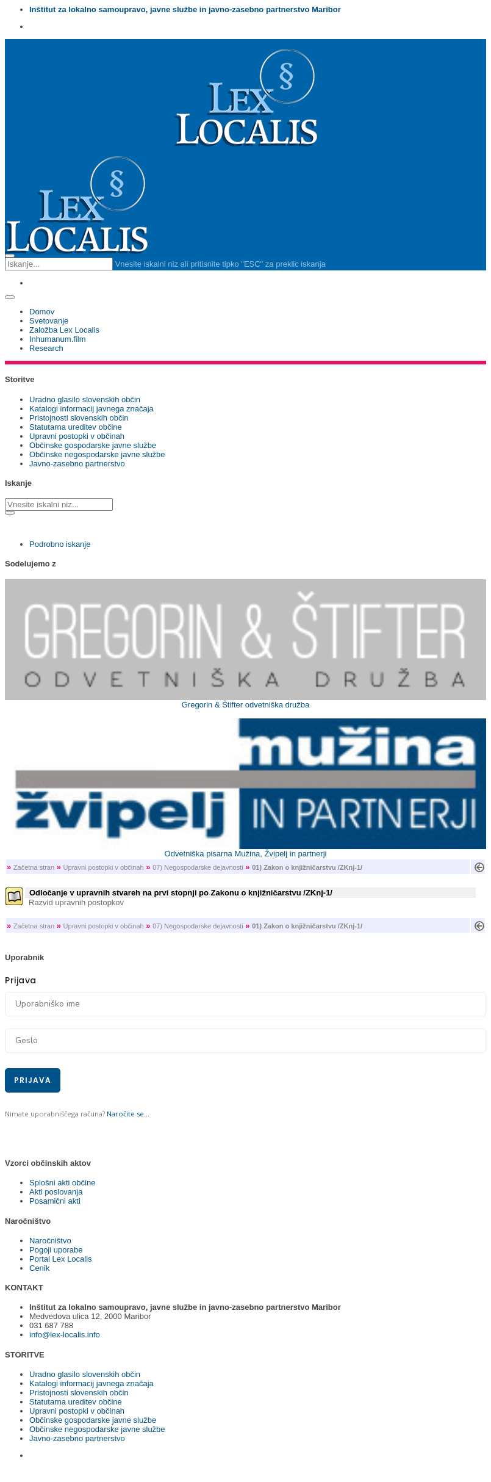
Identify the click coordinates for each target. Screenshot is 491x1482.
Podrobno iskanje (59, 544)
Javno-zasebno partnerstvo (77, 463)
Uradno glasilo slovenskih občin (84, 399)
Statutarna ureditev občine (75, 427)
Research (46, 348)
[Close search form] (10, 256)
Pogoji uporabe (55, 1249)
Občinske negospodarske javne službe (97, 454)
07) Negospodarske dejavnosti (197, 867)
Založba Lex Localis (64, 329)
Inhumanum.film (57, 339)
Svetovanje (48, 320)
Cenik (39, 1268)
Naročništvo (50, 1240)
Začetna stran (33, 867)
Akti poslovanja (55, 1191)
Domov (41, 311)
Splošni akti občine (62, 1182)
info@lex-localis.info (64, 1334)
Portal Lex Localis (60, 1258)
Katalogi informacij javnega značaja (91, 408)
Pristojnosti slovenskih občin (79, 417)
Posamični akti (55, 1200)
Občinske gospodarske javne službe (92, 445)
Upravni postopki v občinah (76, 436)
